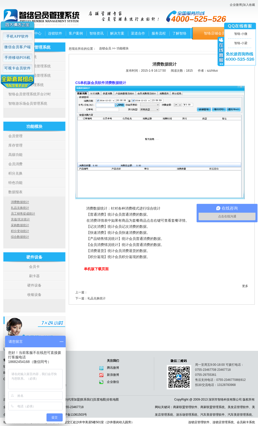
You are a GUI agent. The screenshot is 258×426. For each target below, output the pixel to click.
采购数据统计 (20, 225)
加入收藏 (249, 5)
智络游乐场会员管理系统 (27, 103)
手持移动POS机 (18, 58)
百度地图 (99, 399)
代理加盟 (74, 399)
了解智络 (179, 33)
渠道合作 (138, 33)
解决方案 (117, 33)
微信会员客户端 (17, 47)
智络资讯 (96, 33)
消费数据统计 (20, 202)
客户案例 (76, 33)
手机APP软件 (17, 36)
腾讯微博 (113, 368)
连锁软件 (55, 33)
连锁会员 (105, 48)
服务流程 (159, 33)
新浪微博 (113, 375)
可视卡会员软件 (17, 68)
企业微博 (236, 5)
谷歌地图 (113, 399)
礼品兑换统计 (20, 208)
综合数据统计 (20, 237)
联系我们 (87, 399)
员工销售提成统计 (23, 213)
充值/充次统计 (20, 219)
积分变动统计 (20, 231)
